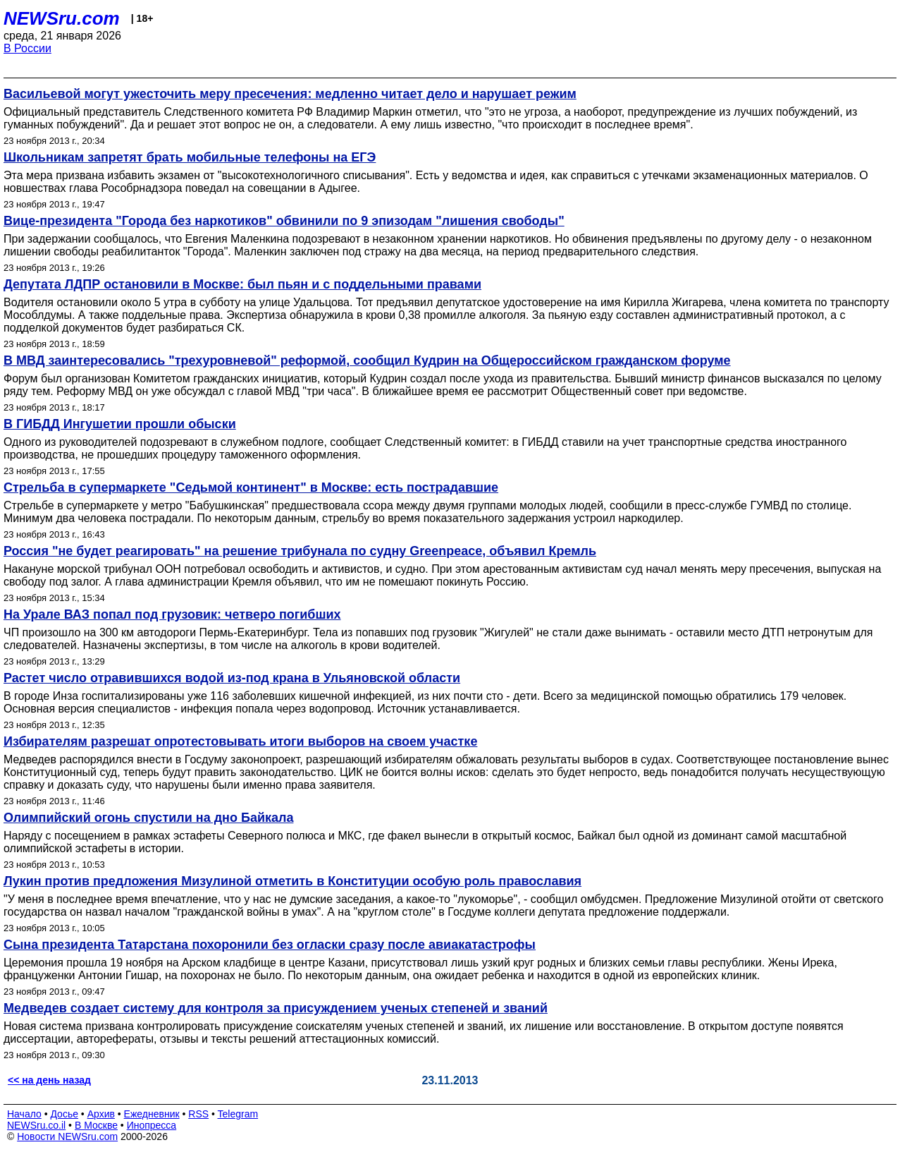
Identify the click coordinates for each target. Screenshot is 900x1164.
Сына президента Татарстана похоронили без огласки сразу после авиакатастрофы (270, 945)
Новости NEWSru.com (67, 1136)
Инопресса (152, 1125)
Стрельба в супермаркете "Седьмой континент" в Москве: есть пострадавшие (251, 487)
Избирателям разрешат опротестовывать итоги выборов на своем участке (240, 741)
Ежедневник (152, 1114)
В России (27, 48)
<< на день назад (49, 1080)
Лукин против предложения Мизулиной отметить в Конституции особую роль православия (292, 881)
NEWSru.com (62, 18)
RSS (198, 1114)
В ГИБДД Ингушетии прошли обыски (120, 424)
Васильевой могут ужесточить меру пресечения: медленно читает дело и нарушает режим (290, 94)
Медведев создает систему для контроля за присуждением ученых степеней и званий (276, 1008)
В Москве (96, 1125)
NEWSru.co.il (36, 1125)
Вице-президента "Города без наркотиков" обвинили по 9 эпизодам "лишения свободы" (284, 221)
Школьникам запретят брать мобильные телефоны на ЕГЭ (190, 157)
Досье (64, 1114)
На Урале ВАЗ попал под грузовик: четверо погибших (172, 614)
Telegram (238, 1114)
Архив (101, 1114)
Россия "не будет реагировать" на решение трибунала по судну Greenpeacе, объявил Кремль (300, 551)
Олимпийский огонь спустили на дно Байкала (148, 818)
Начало (24, 1114)
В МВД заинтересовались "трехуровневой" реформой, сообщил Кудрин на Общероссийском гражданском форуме (367, 360)
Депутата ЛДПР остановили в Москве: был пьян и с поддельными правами (242, 284)
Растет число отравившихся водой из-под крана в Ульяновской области (232, 678)
